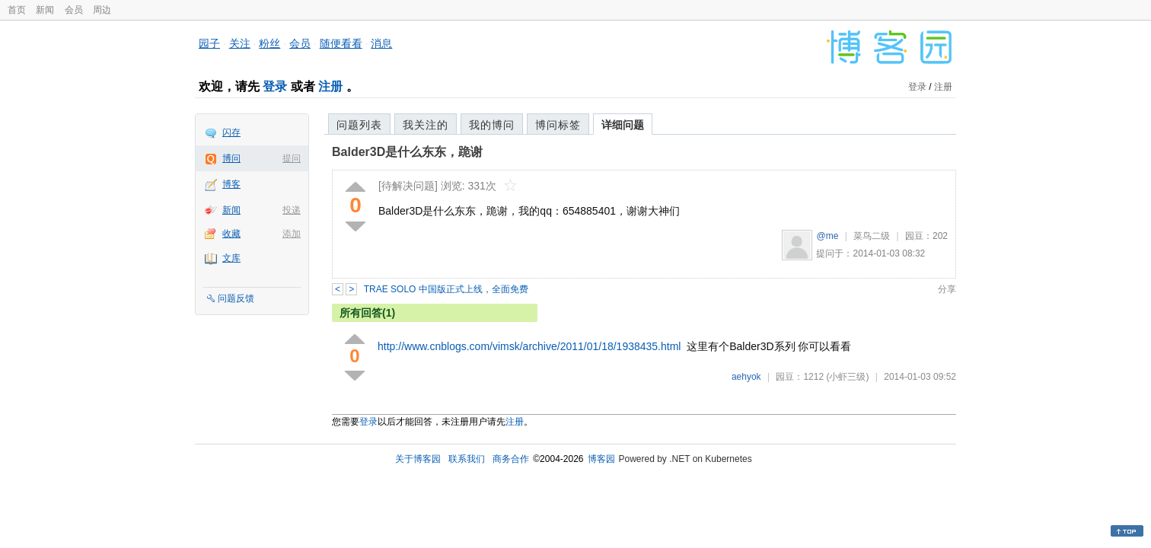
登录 (275, 86)
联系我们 (466, 459)
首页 (17, 10)
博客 (231, 184)
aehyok (746, 376)
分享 (947, 289)
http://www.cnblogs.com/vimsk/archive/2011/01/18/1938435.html (529, 346)
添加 (291, 233)
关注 (239, 43)
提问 (291, 158)
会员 (74, 10)
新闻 (45, 10)
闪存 (231, 132)
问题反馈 (236, 298)
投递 (291, 210)
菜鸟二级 (871, 236)
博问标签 (558, 125)
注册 (330, 86)
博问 (231, 158)
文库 (231, 258)
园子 (209, 43)
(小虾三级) (847, 376)
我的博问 (492, 125)
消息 (381, 43)
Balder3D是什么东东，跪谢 (407, 151)
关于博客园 (418, 459)
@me (827, 236)
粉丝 (269, 43)
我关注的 (425, 125)
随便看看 (341, 43)
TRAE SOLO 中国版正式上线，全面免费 (446, 289)
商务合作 (511, 459)
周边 (102, 10)
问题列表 (359, 125)
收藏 (231, 233)
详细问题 (622, 125)
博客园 (601, 459)
